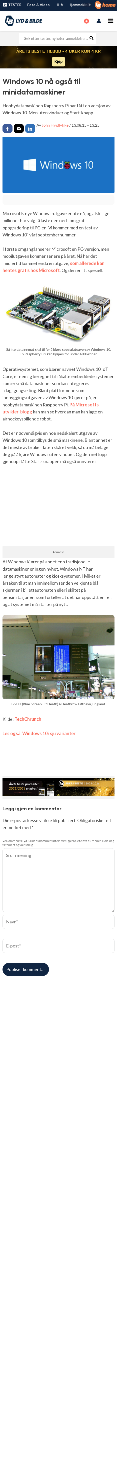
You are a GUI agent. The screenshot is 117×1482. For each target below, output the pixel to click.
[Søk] (92, 38)
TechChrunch (27, 719)
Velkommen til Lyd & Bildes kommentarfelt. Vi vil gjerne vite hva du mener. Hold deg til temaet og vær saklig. (58, 843)
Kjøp (58, 61)
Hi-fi (59, 5)
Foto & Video (38, 5)
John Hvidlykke (55, 125)
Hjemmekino (79, 5)
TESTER (12, 4)
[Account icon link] (98, 21)
